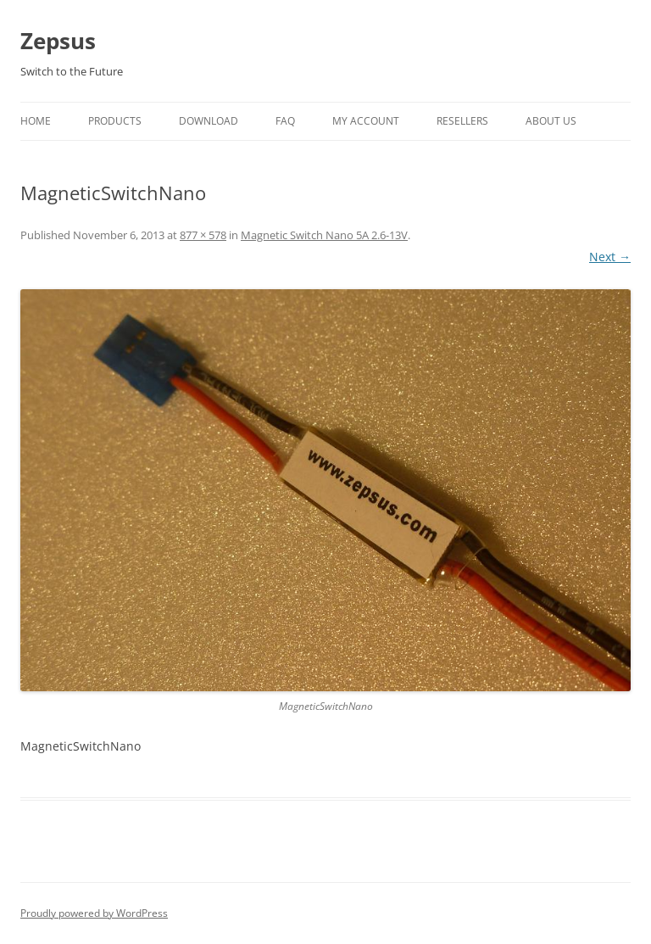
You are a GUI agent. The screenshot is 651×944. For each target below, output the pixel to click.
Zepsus (58, 40)
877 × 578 (203, 235)
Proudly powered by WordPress (94, 913)
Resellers (462, 121)
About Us (551, 121)
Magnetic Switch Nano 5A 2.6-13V (324, 235)
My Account (365, 121)
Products (115, 121)
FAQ (285, 121)
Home (35, 121)
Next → (610, 257)
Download (208, 121)
